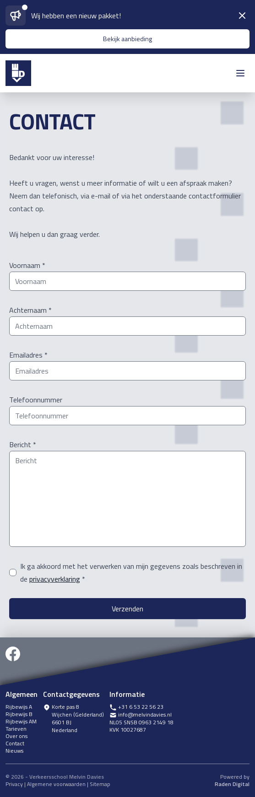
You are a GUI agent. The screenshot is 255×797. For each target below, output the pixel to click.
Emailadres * (28, 354)
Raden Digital (232, 784)
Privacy (14, 784)
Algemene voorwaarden (56, 784)
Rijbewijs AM (21, 721)
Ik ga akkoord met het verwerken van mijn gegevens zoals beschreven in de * (131, 572)
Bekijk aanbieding (127, 38)
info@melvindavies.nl (140, 715)
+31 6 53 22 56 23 (136, 707)
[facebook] (12, 662)
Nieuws (14, 750)
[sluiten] (242, 15)
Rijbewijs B (19, 714)
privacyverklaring (54, 578)
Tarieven (16, 729)
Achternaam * (30, 310)
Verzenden (127, 608)
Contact (14, 743)
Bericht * (22, 444)
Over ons (16, 736)
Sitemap (100, 784)
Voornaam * (27, 265)
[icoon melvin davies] (18, 73)
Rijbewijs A (18, 707)
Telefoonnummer (35, 399)
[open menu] (240, 73)
